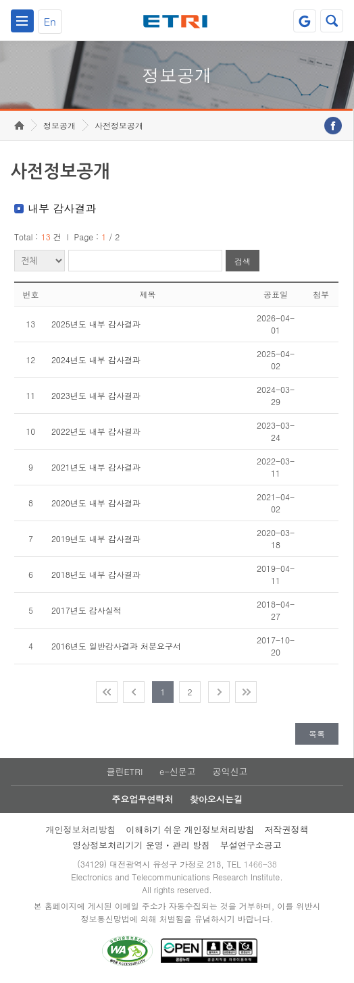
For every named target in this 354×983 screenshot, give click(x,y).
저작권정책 (287, 829)
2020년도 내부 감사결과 (96, 502)
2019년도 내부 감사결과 (96, 538)
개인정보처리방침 (80, 829)
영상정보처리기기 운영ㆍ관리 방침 (141, 845)
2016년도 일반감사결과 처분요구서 (116, 646)
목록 (317, 733)
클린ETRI (124, 771)
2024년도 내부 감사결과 (96, 359)
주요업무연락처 (142, 799)
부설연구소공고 (251, 845)
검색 (242, 261)
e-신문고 (177, 771)
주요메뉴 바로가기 (0, 0)
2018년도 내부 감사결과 (96, 574)
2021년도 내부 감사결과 (96, 467)
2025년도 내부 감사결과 (96, 323)
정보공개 (59, 125)
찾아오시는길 (216, 799)
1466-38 (260, 864)
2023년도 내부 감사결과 (96, 395)
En (50, 21)
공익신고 (230, 771)
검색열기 (331, 20)
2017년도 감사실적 (86, 610)
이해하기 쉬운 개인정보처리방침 (190, 829)
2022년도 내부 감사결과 (96, 431)
